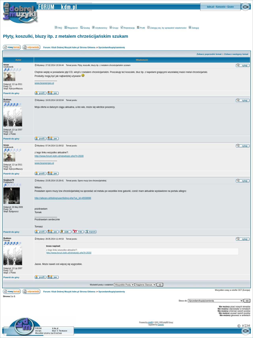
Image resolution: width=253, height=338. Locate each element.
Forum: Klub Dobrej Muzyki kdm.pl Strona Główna (69, 47)
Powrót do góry (11, 93)
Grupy (230, 6)
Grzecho (161, 325)
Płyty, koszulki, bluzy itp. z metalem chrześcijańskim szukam (65, 36)
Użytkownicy (99, 28)
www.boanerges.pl (44, 83)
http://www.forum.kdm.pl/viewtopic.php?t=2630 (59, 156)
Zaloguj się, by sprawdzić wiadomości (166, 28)
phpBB (150, 322)
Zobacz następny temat (236, 54)
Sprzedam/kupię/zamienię (111, 47)
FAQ (58, 28)
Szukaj (85, 28)
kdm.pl (210, 6)
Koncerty (221, 6)
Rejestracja (128, 28)
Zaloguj (194, 28)
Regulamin (71, 28)
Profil (141, 28)
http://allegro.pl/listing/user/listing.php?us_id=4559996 (63, 198)
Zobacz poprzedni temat (209, 54)
